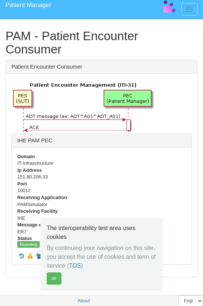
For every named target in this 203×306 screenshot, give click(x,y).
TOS (75, 265)
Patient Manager (28, 4)
